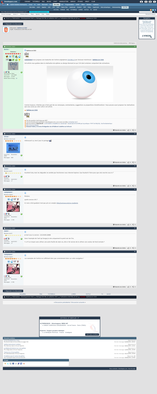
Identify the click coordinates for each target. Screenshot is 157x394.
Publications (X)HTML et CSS (69, 18)
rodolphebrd (28, 60)
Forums (27, 1)
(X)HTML (125, 7)
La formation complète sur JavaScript (55, 123)
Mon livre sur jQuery (32, 125)
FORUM (62, 9)
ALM (38, 4)
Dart (58, 7)
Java (50, 4)
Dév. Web (56, 4)
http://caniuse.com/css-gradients (67, 203)
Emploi (72, 1)
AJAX (38, 7)
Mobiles (89, 4)
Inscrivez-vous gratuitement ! (39, 12)
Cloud (30, 4)
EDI (62, 4)
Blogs (49, 1)
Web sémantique (105, 7)
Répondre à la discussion (13, 24)
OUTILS (86, 9)
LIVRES (81, 9)
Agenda (38, 14)
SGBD (77, 4)
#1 (135, 46)
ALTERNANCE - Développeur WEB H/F (54, 323)
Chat (55, 1)
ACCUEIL (56, 9)
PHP (84, 7)
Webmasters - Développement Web (23, 18)
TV (91, 9)
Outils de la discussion (120, 43)
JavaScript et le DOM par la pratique (78, 123)
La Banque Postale (51, 332)
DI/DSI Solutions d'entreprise (18, 4)
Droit (87, 1)
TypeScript (96, 7)
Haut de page (131, 368)
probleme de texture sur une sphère (15, 348)
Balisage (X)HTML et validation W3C (47, 18)
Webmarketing (116, 7)
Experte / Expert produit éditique (52, 330)
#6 (135, 251)
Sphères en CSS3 (22, 28)
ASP (49, 7)
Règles (48, 14)
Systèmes (96, 4)
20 (16, 78)
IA (34, 4)
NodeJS (79, 7)
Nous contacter (113, 368)
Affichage (131, 43)
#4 (135, 189)
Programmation (69, 4)
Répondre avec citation (119, 130)
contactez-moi (72, 122)
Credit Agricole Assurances (55, 325)
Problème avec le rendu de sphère (14, 356)
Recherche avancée (151, 14)
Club (93, 1)
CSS (53, 7)
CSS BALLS (71, 60)
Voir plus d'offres (92, 334)
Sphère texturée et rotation (12, 344)
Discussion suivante (77, 302)
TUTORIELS (73, 9)
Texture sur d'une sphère (11, 352)
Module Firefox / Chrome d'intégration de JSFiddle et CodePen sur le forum (49, 127)
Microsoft (44, 4)
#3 (135, 166)
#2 (135, 133)
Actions (15, 14)
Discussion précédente (62, 302)
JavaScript (72, 7)
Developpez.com (122, 368)
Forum (8, 18)
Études (80, 1)
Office (83, 4)
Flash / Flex (64, 7)
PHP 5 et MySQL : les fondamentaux (101, 123)
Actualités (23, 294)
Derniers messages (6, 14)
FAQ (43, 1)
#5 (135, 228)
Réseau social (23, 14)
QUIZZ (95, 9)
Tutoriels (36, 1)
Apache (44, 7)
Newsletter (63, 1)
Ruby (89, 7)
